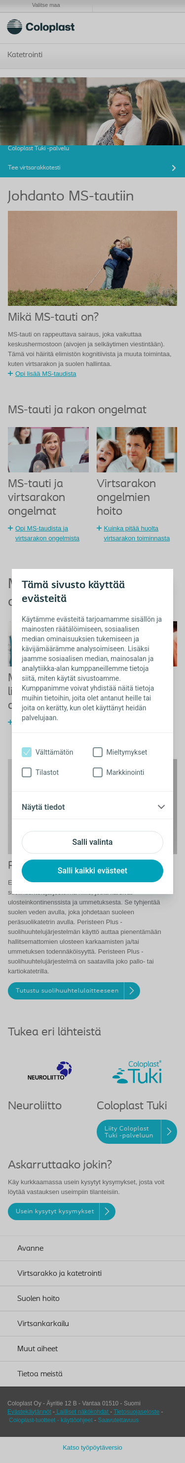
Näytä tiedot (43, 807)
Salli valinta (93, 842)
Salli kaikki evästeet (92, 870)
